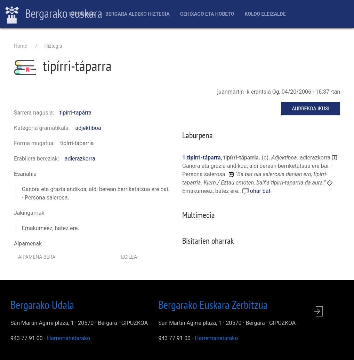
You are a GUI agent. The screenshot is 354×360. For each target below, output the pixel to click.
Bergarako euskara (53, 14)
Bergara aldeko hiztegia (137, 14)
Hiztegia (53, 46)
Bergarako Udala (42, 304)
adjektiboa (88, 128)
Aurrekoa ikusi (310, 108)
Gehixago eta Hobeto (207, 14)
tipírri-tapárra (75, 112)
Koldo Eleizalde (264, 14)
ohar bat (260, 191)
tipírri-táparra (204, 157)
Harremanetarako (68, 338)
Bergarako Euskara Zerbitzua (213, 304)
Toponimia (81, 14)
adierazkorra (80, 158)
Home (20, 46)
